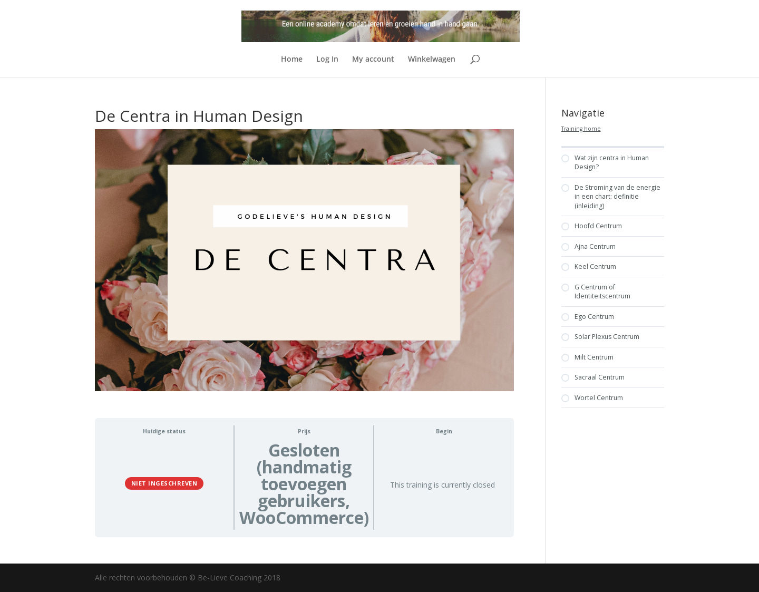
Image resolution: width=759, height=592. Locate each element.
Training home (581, 128)
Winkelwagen (431, 59)
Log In (327, 59)
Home (292, 59)
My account (373, 59)
